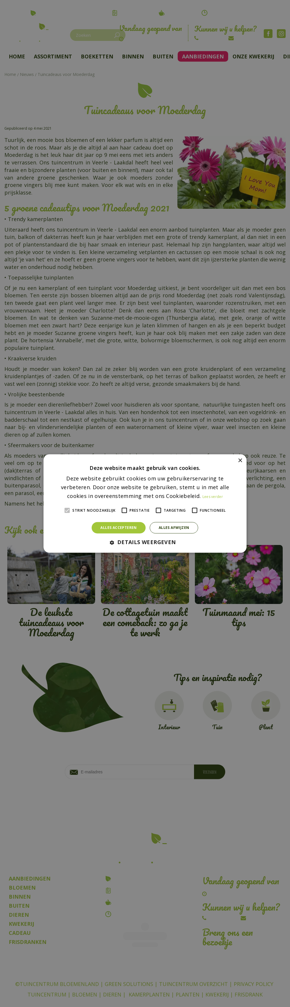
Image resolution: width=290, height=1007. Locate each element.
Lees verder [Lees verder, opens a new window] (212, 496)
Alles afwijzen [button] (174, 527)
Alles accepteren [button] (118, 527)
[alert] (145, 503)
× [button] (240, 461)
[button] (145, 542)
